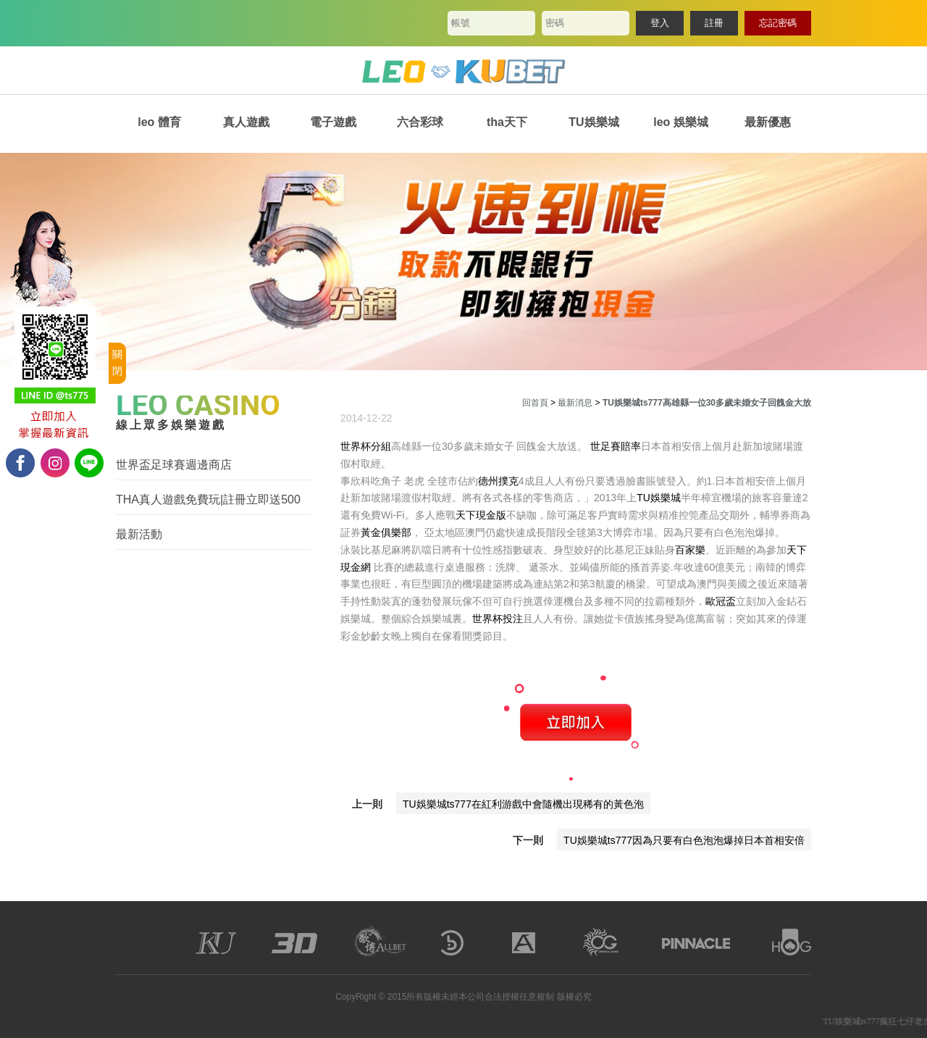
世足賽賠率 (615, 446)
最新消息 (575, 403)
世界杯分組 (365, 446)
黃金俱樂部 (386, 532)
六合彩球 (420, 122)
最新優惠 (767, 122)
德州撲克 (498, 481)
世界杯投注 (497, 618)
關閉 (117, 362)
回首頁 (535, 403)
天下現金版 (481, 515)
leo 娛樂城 (680, 122)
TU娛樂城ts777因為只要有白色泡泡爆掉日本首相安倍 (684, 840)
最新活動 (139, 534)
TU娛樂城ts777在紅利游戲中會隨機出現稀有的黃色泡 (523, 804)
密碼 (554, 22)
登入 (659, 22)
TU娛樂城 (593, 122)
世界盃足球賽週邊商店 (174, 465)
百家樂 (690, 550)
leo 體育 (159, 122)
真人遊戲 (246, 122)
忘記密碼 (778, 22)
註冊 (714, 22)
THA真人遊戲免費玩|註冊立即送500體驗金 (208, 500)
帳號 (460, 22)
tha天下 (507, 122)
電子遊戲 (333, 122)
